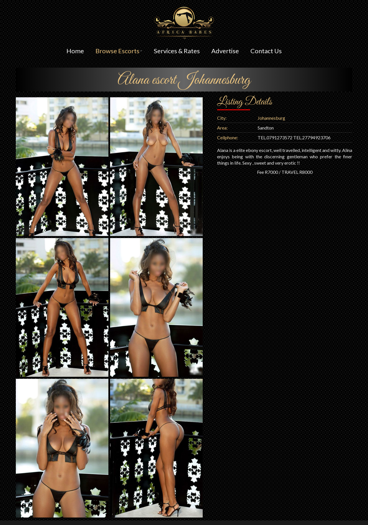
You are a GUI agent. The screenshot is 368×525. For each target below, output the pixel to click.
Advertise (225, 51)
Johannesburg (271, 118)
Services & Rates (177, 51)
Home (75, 51)
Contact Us (266, 51)
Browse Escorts (118, 51)
